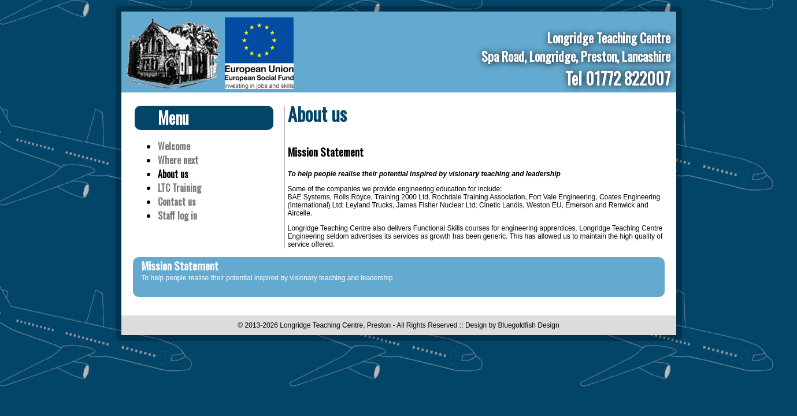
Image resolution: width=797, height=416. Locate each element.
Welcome (174, 146)
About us (173, 174)
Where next (178, 160)
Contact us (177, 202)
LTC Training (179, 188)
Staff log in (177, 215)
